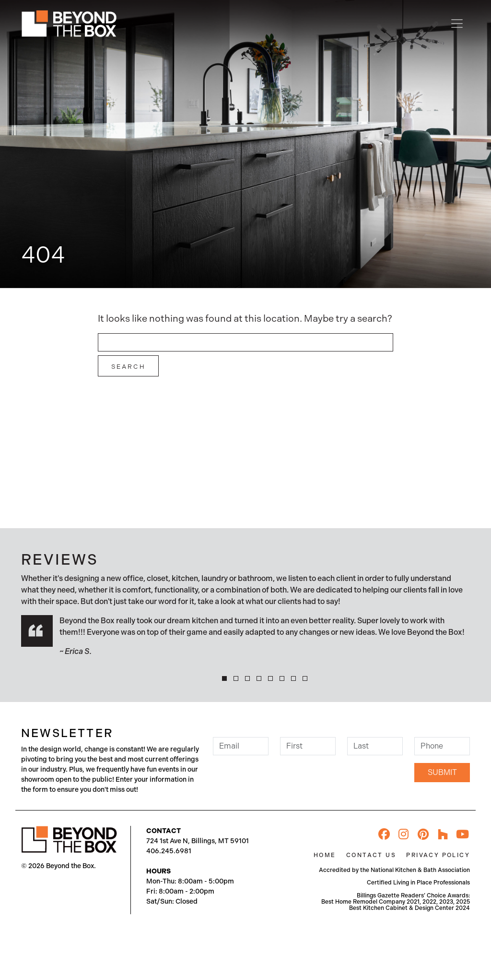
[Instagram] (404, 834)
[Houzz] (443, 834)
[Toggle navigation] (457, 23)
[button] (224, 678)
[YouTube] (463, 834)
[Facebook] (384, 834)
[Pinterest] (423, 834)
